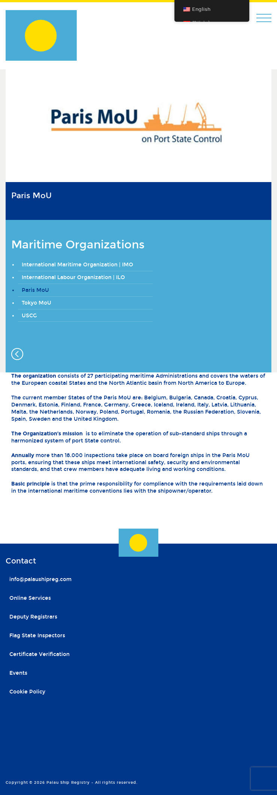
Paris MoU (35, 290)
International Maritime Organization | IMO (77, 265)
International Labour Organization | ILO (73, 277)
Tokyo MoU (36, 303)
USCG (29, 315)
